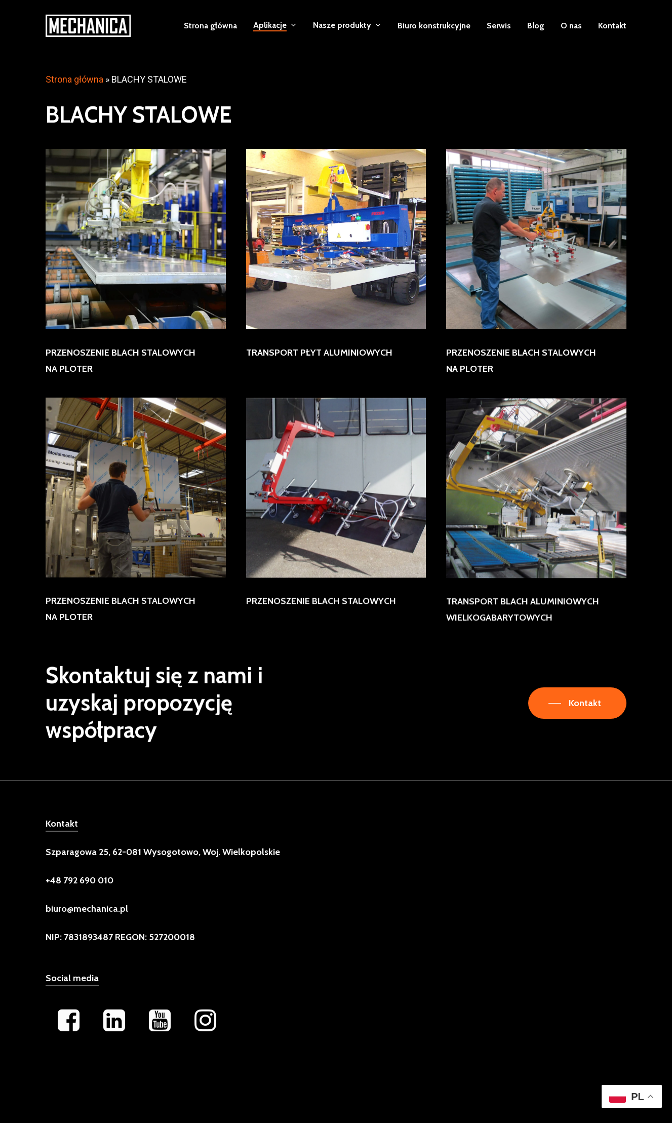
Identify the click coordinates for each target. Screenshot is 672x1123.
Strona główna (74, 79)
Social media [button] (72, 995)
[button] (577, 703)
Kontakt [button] (62, 840)
